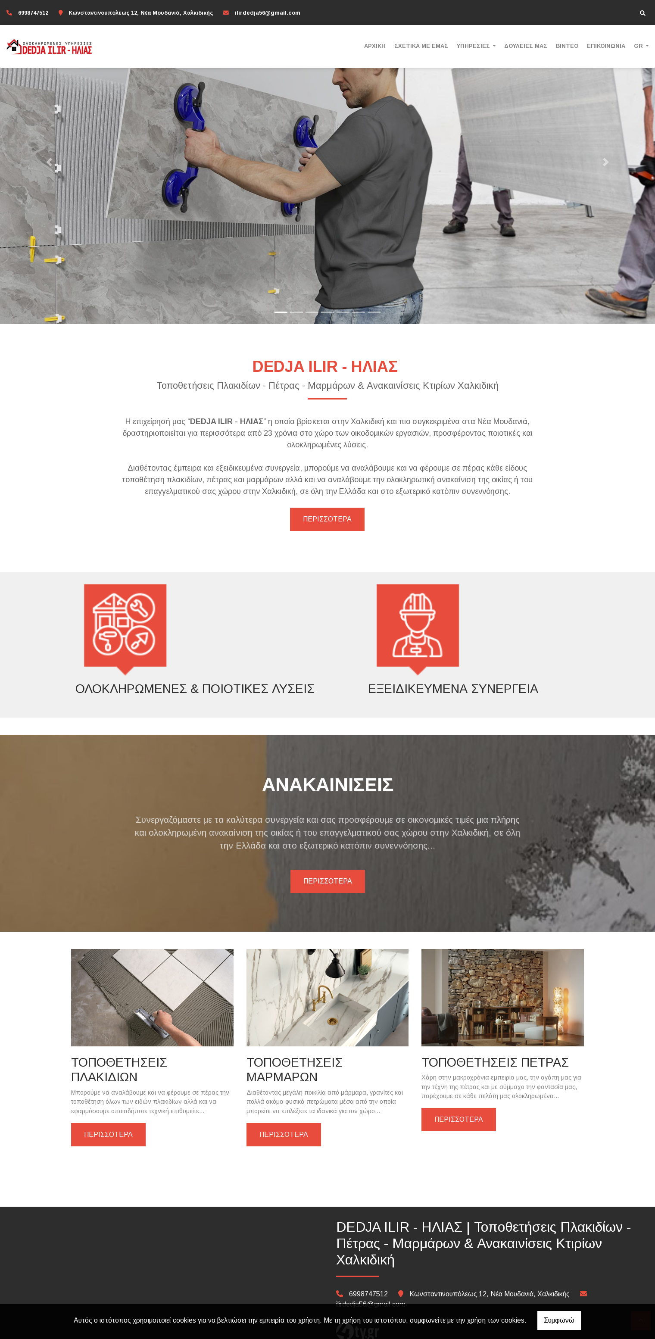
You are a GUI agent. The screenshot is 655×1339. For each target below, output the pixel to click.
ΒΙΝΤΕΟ (567, 46)
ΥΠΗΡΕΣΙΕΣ (474, 46)
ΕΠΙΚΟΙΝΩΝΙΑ (606, 46)
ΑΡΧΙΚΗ (375, 46)
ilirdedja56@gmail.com (267, 12)
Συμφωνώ (559, 1320)
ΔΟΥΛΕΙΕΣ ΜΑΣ (525, 46)
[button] (49, 162)
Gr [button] (639, 46)
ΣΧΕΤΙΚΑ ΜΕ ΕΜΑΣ (421, 46)
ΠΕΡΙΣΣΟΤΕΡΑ (327, 519)
